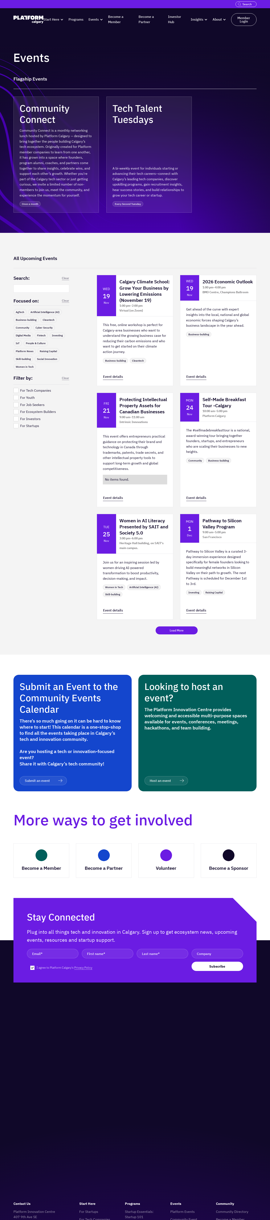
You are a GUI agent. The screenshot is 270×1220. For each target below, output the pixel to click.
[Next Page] (177, 630)
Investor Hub (174, 19)
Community (225, 1203)
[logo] (28, 20)
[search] (240, 4)
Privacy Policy (83, 967)
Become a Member (115, 19)
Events (175, 1203)
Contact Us (21, 1203)
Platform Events (182, 1211)
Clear (65, 278)
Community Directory (232, 1211)
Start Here (87, 1203)
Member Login (243, 19)
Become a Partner (146, 19)
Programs (76, 19)
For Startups (88, 1211)
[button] (53, 19)
